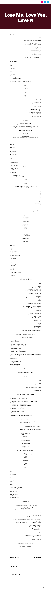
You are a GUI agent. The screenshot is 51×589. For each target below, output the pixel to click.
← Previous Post (14, 557)
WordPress (4, 587)
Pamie (21, 10)
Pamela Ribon (5, 2)
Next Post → (37, 557)
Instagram (43, 587)
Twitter (47, 587)
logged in (16, 569)
